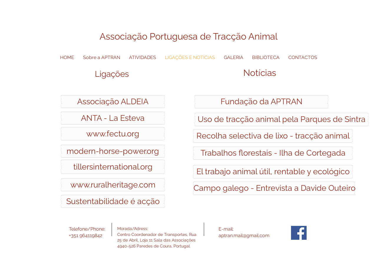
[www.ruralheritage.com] (112, 184)
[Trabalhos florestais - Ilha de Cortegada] (273, 153)
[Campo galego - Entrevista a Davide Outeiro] (274, 188)
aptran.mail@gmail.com (244, 235)
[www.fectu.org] (112, 133)
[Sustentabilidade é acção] (112, 201)
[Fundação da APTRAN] (261, 101)
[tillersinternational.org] (112, 167)
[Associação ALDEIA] (112, 101)
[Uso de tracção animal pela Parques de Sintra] (281, 119)
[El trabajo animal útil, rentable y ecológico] (273, 171)
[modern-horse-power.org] (112, 151)
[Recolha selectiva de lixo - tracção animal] (273, 136)
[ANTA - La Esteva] (112, 118)
